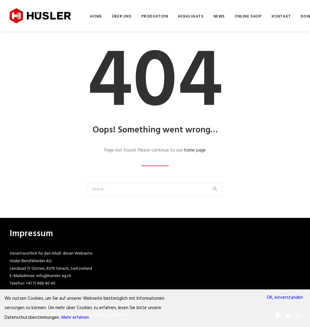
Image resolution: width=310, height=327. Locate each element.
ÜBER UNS (122, 16)
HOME (96, 16)
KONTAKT (281, 16)
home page (195, 150)
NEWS (219, 16)
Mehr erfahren (75, 317)
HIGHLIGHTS (191, 16)
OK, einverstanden (285, 297)
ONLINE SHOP (248, 16)
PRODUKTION (154, 16)
